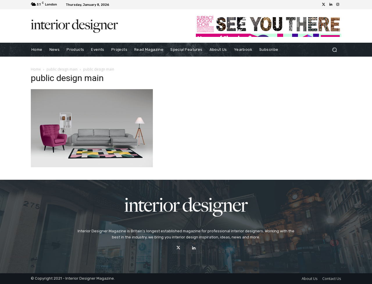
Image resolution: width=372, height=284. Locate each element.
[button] (334, 50)
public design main (62, 69)
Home (36, 69)
